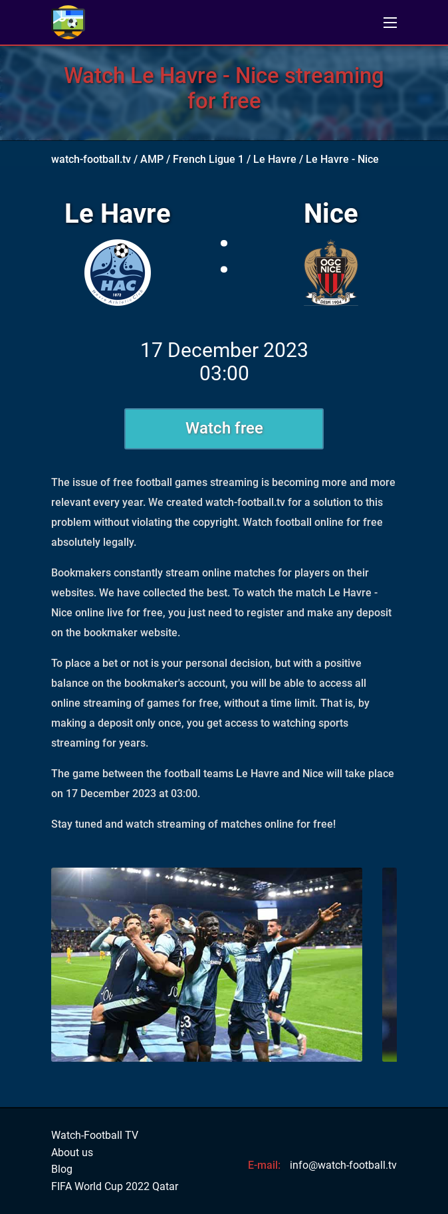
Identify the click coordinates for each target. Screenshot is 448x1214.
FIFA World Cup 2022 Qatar (114, 1187)
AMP (152, 159)
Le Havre (274, 159)
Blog (61, 1169)
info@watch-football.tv (343, 1165)
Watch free (224, 428)
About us (72, 1153)
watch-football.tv (91, 159)
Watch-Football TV (94, 1136)
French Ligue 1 (208, 159)
